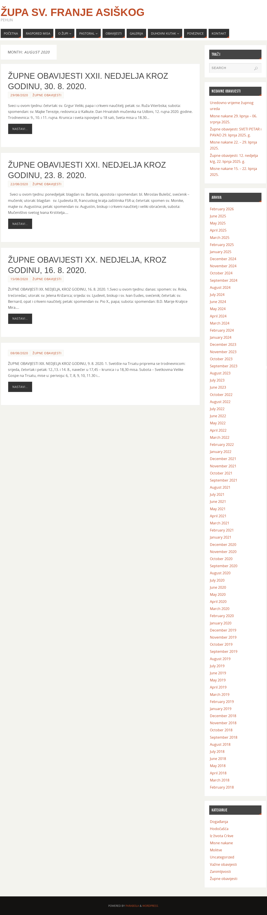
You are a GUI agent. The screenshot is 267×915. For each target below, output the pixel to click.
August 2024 (220, 287)
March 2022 (219, 437)
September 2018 (223, 737)
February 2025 (222, 244)
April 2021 (218, 516)
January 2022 (220, 451)
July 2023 (217, 380)
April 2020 (218, 601)
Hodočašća (219, 828)
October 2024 (221, 273)
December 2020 (223, 544)
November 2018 (223, 722)
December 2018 (223, 715)
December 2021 (223, 458)
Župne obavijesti (47, 95)
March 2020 (219, 608)
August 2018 (220, 744)
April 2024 (218, 316)
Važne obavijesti (223, 864)
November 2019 (223, 637)
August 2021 (220, 487)
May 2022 (218, 423)
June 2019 (218, 673)
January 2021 (220, 537)
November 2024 (223, 266)
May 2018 (218, 765)
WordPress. (150, 906)
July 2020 (217, 580)
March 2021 (219, 523)
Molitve (216, 850)
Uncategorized (222, 857)
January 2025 (220, 251)
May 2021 (218, 508)
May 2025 (218, 223)
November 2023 (223, 351)
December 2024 (223, 258)
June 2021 (218, 501)
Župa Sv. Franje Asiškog (73, 12)
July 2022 (217, 408)
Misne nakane (221, 842)
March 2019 (219, 694)
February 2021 (222, 530)
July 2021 (217, 494)
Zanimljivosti (220, 871)
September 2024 (223, 280)
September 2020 (223, 565)
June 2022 (218, 415)
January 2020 (220, 623)
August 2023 (220, 373)
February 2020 (222, 615)
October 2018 (221, 730)
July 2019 (217, 665)
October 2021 (221, 473)
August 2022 (220, 401)
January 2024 (220, 337)
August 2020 (220, 573)
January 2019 (220, 708)
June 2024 (218, 301)
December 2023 (223, 344)
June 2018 (218, 758)
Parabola (132, 906)
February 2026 (222, 209)
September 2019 (223, 651)
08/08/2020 (19, 353)
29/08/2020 (19, 95)
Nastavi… (20, 129)
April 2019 (218, 687)
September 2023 (223, 366)
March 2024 (219, 323)
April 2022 (218, 430)
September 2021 (223, 480)
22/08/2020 (19, 184)
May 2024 (218, 308)
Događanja (219, 821)
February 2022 (222, 444)
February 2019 (222, 701)
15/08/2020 (19, 279)
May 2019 (218, 680)
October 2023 (221, 358)
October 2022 (221, 394)
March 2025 (219, 237)
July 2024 (217, 294)
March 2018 (219, 780)
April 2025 (218, 230)
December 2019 (223, 630)
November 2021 (223, 466)
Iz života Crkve (221, 835)
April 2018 (218, 773)
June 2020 (218, 587)
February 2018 (222, 787)
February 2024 (222, 330)
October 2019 (221, 644)
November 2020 (223, 551)
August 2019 (220, 658)
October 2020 (221, 558)
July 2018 (217, 751)
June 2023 (218, 387)
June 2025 (218, 216)
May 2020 (218, 594)
